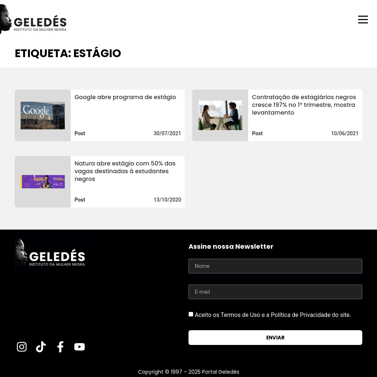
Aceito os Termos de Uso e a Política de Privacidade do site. (273, 314)
